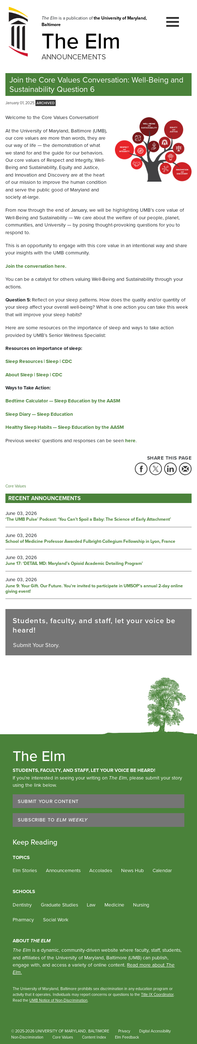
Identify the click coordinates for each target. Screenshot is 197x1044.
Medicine (114, 904)
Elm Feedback (127, 1037)
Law (91, 904)
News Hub (132, 870)
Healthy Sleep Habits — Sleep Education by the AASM (64, 427)
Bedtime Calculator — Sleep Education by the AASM (62, 400)
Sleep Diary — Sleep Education (39, 414)
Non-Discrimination (27, 1037)
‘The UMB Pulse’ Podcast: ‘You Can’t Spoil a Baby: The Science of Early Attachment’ (88, 520)
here (130, 440)
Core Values (62, 1037)
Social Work (55, 919)
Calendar (162, 870)
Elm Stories (25, 870)
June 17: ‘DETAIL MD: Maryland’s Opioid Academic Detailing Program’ (74, 564)
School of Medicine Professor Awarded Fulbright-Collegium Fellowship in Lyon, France (90, 542)
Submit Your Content (48, 801)
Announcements (63, 870)
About (32, 940)
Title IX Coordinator (157, 994)
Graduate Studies (59, 904)
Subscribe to (53, 819)
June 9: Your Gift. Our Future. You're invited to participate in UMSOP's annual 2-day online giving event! (94, 589)
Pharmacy (23, 919)
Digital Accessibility (155, 1031)
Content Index (94, 1037)
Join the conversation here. (35, 266)
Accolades (100, 870)
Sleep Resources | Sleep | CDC (38, 361)
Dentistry (22, 904)
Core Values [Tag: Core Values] (15, 486)
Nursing (141, 904)
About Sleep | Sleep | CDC (33, 374)
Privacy (124, 1031)
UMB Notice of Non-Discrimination (58, 1000)
